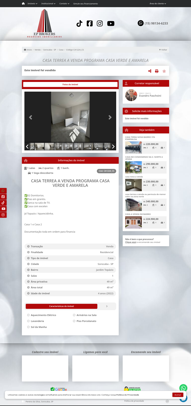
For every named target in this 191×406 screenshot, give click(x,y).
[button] (31, 117)
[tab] (33, 84)
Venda (38, 49)
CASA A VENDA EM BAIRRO (138, 214)
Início (28, 49)
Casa (61, 49)
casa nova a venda (134, 176)
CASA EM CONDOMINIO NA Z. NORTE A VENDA (144, 158)
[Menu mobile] (23, 3)
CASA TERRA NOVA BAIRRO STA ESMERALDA (140, 138)
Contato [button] (63, 3)
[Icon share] (79, 23)
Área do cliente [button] (157, 3)
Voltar (163, 49)
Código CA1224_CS (75, 49)
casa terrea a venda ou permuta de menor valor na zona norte (145, 195)
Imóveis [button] (31, 3)
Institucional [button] (47, 3)
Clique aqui (130, 242)
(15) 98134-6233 (156, 23)
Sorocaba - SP (49, 49)
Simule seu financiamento (85, 3)
